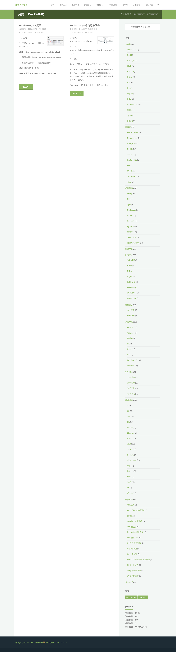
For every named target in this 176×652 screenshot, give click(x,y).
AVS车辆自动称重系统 (136, 510)
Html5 (129, 438)
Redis (129, 165)
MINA (129, 271)
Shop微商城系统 (134, 570)
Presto (130, 110)
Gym (129, 204)
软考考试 (129, 582)
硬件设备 (129, 304)
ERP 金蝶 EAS (132, 537)
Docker (130, 338)
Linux (129, 349)
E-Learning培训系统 (135, 532)
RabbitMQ (131, 282)
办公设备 (131, 310)
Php (128, 466)
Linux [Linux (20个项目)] (143, 597)
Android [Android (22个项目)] (131, 597)
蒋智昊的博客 (21, 4)
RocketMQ (34, 29)
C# (128, 411)
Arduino (130, 333)
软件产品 (129, 499)
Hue (129, 88)
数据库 (128, 127)
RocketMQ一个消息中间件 (85, 25)
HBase (129, 77)
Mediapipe (131, 210)
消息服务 (43, 29)
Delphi (130, 427)
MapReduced (132, 104)
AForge (130, 193)
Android (130, 327)
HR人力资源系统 (134, 543)
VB (128, 487)
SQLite (130, 171)
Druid (129, 55)
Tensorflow (131, 237)
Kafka (129, 265)
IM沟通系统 (132, 548)
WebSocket (132, 298)
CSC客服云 (131, 527)
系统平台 (129, 322)
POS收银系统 (132, 565)
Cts (128, 422)
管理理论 (131, 394)
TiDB (129, 182)
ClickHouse (131, 50)
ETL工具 (130, 60)
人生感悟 (131, 377)
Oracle (129, 154)
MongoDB (131, 143)
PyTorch (130, 226)
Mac (128, 354)
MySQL (130, 149)
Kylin (129, 99)
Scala (129, 476)
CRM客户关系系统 (134, 521)
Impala (130, 93)
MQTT (129, 276)
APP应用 (130, 505)
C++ (128, 416)
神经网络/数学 (133, 243)
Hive (129, 82)
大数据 (128, 44)
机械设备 (131, 315)
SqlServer (131, 176)
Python (130, 471)
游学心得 (131, 383)
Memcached (132, 138)
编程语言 (129, 400)
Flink (129, 66)
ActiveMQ (131, 260)
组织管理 (129, 372)
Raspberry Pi (132, 360)
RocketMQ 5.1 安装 (30, 25)
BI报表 (130, 516)
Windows (130, 365)
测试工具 (129, 249)
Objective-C (132, 460)
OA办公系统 (132, 554)
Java (129, 444)
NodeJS (130, 455)
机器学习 (129, 188)
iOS (128, 344)
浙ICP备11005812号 (35, 642)
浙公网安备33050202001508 (56, 642)
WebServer (131, 293)
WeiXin (130, 493)
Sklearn (130, 232)
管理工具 (131, 388)
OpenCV (130, 221)
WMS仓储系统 (133, 576)
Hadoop (130, 71)
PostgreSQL (132, 160)
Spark (129, 115)
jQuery (130, 449)
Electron (130, 433)
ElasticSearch (132, 132)
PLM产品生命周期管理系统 (138, 559)
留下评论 (40, 32)
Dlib (129, 199)
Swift (129, 482)
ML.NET (130, 215)
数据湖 (130, 121)
